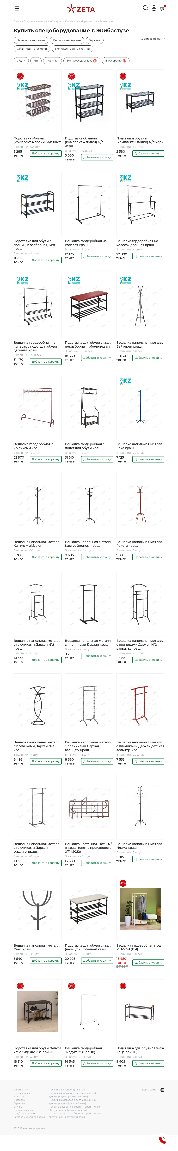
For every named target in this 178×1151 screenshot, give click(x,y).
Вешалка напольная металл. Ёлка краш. (134, 447)
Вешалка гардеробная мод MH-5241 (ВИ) (139, 959)
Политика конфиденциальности (68, 1105)
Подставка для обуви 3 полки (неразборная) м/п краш (35, 246)
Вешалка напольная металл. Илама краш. (134, 857)
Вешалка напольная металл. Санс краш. (31, 959)
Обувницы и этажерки (32, 48)
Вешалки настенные (68, 40)
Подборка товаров (25, 1129)
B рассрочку (115, 61)
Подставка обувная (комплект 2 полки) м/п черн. (136, 143)
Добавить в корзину (45, 157)
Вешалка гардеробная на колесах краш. (87, 244)
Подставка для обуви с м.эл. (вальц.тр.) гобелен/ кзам (89, 959)
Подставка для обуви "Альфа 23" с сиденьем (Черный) (33, 1064)
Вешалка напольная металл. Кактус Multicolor (35, 545)
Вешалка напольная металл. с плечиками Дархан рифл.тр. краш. (33, 859)
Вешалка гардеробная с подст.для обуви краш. (86, 447)
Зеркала (95, 40)
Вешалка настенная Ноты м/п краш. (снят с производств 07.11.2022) (87, 859)
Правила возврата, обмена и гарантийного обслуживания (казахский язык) (75, 1125)
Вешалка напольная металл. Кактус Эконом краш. (84, 547)
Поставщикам (22, 1109)
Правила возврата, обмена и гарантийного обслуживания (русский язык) (75, 1131)
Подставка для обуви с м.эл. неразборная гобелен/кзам (89, 346)
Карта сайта (149, 1105)
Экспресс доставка (82, 61)
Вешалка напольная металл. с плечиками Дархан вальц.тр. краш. (85, 754)
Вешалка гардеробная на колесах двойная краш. (138, 244)
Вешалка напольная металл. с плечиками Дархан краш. (83, 650)
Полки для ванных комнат (73, 48)
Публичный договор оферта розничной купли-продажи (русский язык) (73, 1118)
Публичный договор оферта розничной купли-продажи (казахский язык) (73, 1111)
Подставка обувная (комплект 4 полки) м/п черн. (85, 143)
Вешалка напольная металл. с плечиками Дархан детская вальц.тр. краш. (138, 756)
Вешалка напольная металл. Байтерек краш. (137, 346)
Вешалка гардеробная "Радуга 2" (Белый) (84, 1062)
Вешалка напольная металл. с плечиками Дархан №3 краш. (32, 754)
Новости (19, 1112)
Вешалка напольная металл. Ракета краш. (134, 545)
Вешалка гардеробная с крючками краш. (34, 447)
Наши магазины (23, 1126)
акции (21, 60)
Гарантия (19, 1119)
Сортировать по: (152, 38)
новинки (52, 60)
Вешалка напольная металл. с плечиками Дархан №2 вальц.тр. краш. (139, 650)
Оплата (18, 1123)
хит (36, 60)
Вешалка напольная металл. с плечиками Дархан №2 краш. (32, 650)
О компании (21, 1105)
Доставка (19, 1116)
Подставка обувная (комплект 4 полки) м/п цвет (34, 143)
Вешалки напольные (31, 40)
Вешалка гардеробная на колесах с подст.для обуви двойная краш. (36, 348)
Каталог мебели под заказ (29, 1133)
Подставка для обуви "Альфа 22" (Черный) (134, 1062)
